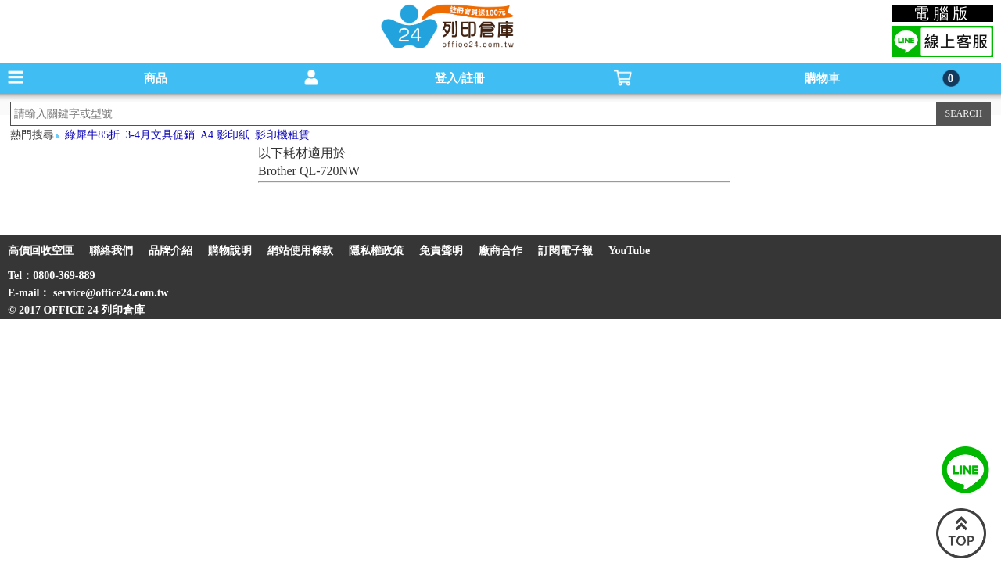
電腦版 (942, 13)
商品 (155, 78)
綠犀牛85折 (92, 135)
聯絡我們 (111, 250)
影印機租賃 (282, 135)
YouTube (629, 250)
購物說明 (230, 250)
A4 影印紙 (224, 135)
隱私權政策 (376, 250)
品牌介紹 (170, 250)
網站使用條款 (300, 250)
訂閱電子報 (565, 250)
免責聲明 (441, 250)
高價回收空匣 (41, 250)
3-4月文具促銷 (160, 135)
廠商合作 (500, 250)
